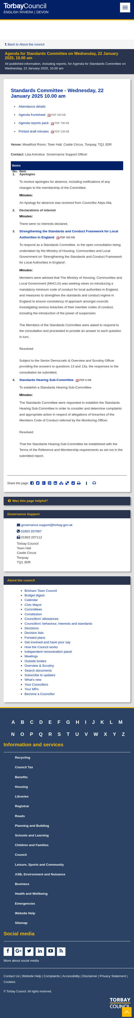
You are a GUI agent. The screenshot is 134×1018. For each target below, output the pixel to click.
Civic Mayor (33, 605)
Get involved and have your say (47, 642)
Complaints (52, 976)
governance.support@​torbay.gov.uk (47, 525)
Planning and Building (32, 826)
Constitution (33, 614)
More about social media (21, 960)
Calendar (31, 600)
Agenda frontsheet (42, 115)
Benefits (21, 777)
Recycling (22, 757)
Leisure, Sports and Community (39, 864)
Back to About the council (24, 44)
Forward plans (35, 637)
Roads (20, 816)
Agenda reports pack (44, 123)
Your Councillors (36, 684)
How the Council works (41, 647)
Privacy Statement (113, 976)
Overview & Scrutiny (39, 665)
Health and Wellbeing (31, 893)
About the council (21, 580)
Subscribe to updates (40, 675)
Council (21, 855)
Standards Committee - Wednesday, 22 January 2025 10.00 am (57, 93)
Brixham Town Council (41, 591)
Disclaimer (89, 976)
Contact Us (12, 976)
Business (22, 884)
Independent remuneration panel (48, 651)
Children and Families (32, 845)
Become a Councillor (40, 694)
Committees (33, 609)
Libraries (22, 796)
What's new (33, 679)
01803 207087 (31, 531)
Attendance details (32, 106)
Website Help (25, 913)
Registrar (22, 806)
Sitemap (21, 923)
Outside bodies (35, 661)
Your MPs (31, 689)
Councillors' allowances (41, 619)
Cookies (9, 982)
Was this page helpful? (27, 501)
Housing (21, 787)
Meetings (31, 656)
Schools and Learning (32, 835)
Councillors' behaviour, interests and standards (58, 623)
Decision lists (34, 633)
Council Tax (24, 767)
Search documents (38, 670)
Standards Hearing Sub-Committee (55, 380)
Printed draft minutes (44, 131)
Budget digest (35, 595)
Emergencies (25, 903)
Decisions (32, 628)
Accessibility (71, 976)
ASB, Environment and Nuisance (40, 874)
